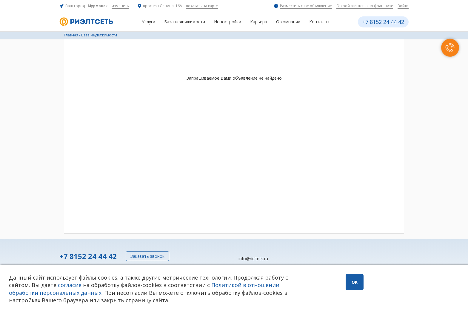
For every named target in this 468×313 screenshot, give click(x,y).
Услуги (148, 21)
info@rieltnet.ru (253, 258)
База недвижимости (184, 21)
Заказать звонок (147, 256)
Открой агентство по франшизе (364, 5)
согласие (69, 285)
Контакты (319, 21)
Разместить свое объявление (306, 5)
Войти (403, 5)
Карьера (258, 21)
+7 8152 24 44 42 (383, 21)
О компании (288, 21)
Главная (71, 35)
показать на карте (202, 5)
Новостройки (227, 21)
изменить (120, 5)
